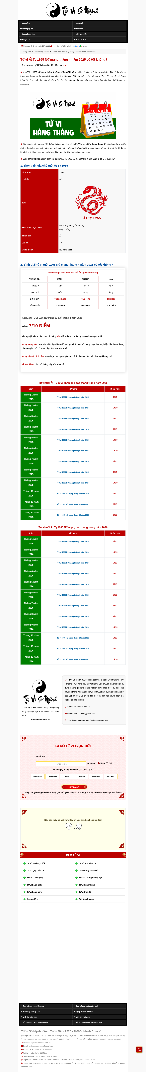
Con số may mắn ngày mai (86, 1006)
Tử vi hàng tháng (87, 885)
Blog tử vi (25, 40)
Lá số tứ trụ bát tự (87, 863)
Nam (101, 763)
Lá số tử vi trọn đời (36, 863)
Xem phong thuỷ (28, 34)
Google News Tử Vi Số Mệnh (46, 1056)
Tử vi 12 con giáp (35, 878)
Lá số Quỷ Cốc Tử (35, 870)
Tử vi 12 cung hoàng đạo (90, 878)
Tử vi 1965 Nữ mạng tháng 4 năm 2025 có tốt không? (52, 72)
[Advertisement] (41, 955)
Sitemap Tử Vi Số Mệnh (70, 1060)
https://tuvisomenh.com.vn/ (41, 1043)
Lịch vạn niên (80, 34)
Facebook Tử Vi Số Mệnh (42, 1050)
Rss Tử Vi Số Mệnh (87, 1060)
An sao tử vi (32, 899)
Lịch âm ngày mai (82, 1017)
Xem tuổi (78, 23)
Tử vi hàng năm (34, 892)
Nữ (109, 763)
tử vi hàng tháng (95, 144)
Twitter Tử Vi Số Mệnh (38, 1053)
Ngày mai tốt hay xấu (83, 1012)
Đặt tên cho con (86, 899)
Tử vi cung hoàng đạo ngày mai (88, 1022)
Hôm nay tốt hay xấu (30, 1012)
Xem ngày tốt (26, 29)
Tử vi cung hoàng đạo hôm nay (34, 1022)
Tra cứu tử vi (80, 40)
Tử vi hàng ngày (34, 885)
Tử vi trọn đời (85, 892)
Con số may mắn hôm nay (32, 1006)
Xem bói (78, 29)
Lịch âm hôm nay (29, 1017)
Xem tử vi (25, 23)
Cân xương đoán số (88, 870)
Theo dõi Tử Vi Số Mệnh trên (69, 46)
